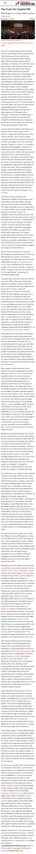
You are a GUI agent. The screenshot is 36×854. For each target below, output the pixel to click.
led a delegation (16, 291)
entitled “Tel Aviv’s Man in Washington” (14, 571)
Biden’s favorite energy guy (20, 651)
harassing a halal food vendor (11, 793)
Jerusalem (4, 588)
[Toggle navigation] (5, 3)
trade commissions (24, 456)
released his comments (16, 373)
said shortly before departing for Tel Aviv (15, 330)
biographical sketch (14, 656)
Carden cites (21, 619)
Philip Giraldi (5, 16)
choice (24, 676)
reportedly (22, 576)
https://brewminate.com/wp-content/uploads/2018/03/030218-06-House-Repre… (17, 43)
